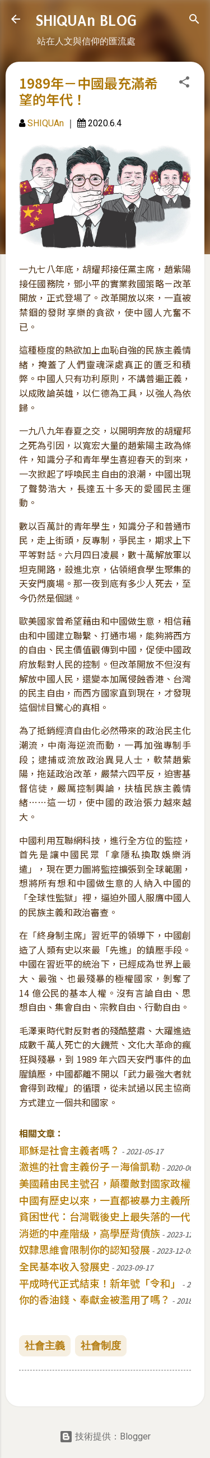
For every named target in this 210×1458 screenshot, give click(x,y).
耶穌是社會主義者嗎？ (69, 1150)
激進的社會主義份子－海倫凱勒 (89, 1166)
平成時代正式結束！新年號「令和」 (99, 1283)
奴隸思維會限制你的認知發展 (84, 1249)
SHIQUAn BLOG (86, 20)
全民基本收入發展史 (64, 1266)
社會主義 (45, 1345)
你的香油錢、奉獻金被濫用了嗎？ (94, 1299)
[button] (184, 84)
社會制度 (101, 1345)
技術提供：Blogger (105, 1436)
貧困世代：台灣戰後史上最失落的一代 (104, 1216)
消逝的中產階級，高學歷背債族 (89, 1233)
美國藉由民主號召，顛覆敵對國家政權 (104, 1183)
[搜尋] (194, 21)
